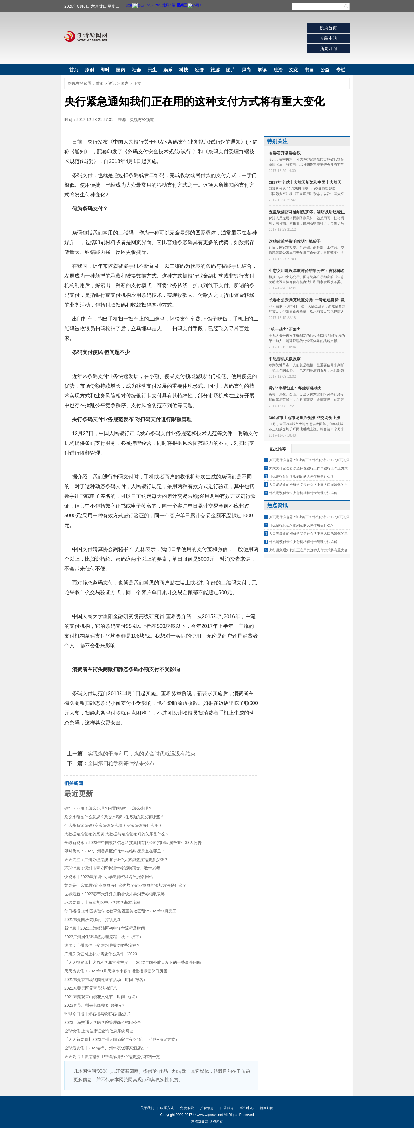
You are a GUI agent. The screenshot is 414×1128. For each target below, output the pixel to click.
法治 (277, 69)
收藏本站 (328, 38)
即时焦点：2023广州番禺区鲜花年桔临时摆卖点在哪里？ (114, 851)
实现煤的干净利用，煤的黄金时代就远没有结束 (142, 754)
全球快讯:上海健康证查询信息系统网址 (98, 1031)
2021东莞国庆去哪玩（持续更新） (94, 919)
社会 (136, 69)
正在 (99, 736)
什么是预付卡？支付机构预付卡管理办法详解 (303, 493)
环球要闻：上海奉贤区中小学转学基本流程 (102, 902)
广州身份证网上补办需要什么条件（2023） (102, 954)
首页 (73, 69)
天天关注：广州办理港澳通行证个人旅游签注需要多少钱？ (116, 859)
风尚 (246, 69)
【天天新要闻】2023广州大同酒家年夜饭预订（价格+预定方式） (121, 1039)
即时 (105, 69)
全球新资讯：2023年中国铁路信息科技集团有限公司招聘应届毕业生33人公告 (133, 842)
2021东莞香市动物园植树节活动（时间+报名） (105, 979)
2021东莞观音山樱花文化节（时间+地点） (101, 996)
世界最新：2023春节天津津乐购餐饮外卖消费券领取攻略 (114, 894)
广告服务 (227, 1108)
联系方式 (167, 1108)
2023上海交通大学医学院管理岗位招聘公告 (102, 1022)
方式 (111, 736)
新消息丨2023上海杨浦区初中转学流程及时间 (104, 928)
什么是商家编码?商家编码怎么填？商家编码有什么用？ (113, 825)
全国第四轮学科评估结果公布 (121, 763)
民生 (152, 69)
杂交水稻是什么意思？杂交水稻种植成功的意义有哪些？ (114, 817)
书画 (309, 69)
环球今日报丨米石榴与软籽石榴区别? (97, 1014)
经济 (199, 69)
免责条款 (187, 1108)
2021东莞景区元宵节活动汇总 (90, 988)
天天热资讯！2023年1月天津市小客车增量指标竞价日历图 (115, 971)
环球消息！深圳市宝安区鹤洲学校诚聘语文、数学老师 (112, 868)
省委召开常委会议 (285, 153)
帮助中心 (247, 1108)
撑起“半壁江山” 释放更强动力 (295, 388)
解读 (262, 69)
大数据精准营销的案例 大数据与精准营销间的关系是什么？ (116, 834)
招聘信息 (207, 1108)
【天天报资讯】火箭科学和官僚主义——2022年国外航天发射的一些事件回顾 (132, 962)
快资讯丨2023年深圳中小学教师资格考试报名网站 (108, 876)
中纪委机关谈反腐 (285, 359)
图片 (230, 69)
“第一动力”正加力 (285, 329)
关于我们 (147, 1108)
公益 (324, 69)
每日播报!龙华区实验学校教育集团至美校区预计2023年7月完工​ (120, 911)
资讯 (112, 83)
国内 (120, 69)
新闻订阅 (267, 1108)
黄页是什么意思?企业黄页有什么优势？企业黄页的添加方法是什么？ (125, 885)
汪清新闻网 (85, 36)
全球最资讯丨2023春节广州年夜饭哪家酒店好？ (106, 1048)
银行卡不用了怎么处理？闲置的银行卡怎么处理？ (108, 808)
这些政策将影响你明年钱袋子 (295, 241)
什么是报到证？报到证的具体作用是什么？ (301, 476)
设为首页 (328, 27)
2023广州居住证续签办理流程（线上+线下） (103, 936)
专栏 (340, 69)
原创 (89, 69)
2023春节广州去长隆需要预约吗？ (94, 1005)
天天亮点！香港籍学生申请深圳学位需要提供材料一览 (112, 1056)
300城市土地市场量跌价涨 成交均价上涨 (304, 417)
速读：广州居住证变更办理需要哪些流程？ (102, 945)
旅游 (215, 69)
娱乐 (167, 69)
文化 (293, 69)
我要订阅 (328, 48)
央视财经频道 (142, 119)
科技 (183, 69)
